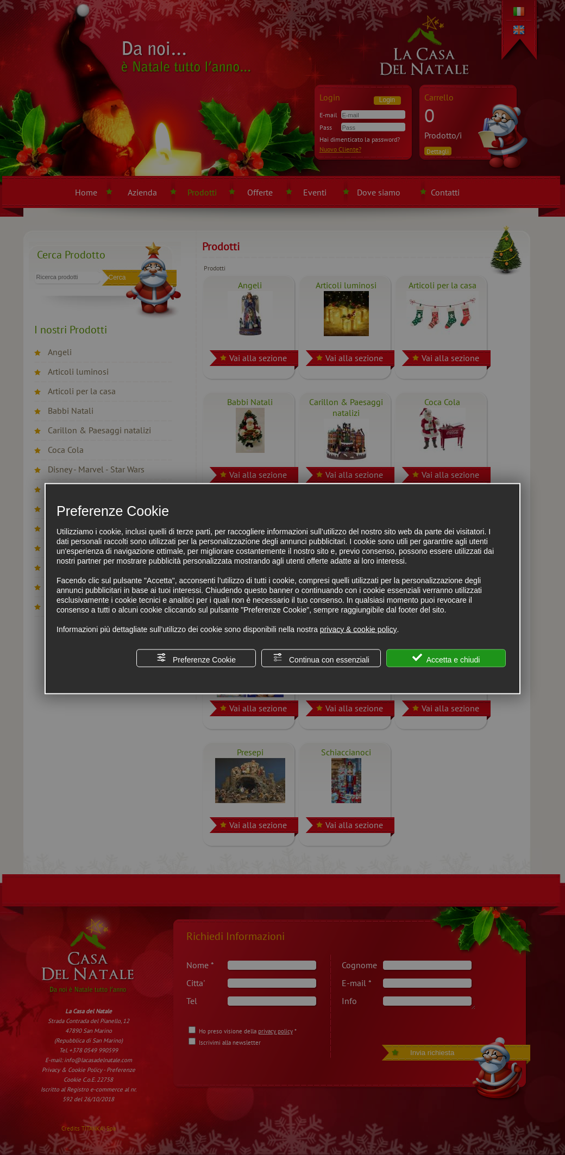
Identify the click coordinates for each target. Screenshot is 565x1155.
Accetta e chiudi (446, 658)
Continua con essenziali (321, 658)
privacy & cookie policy (358, 628)
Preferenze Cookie (196, 658)
